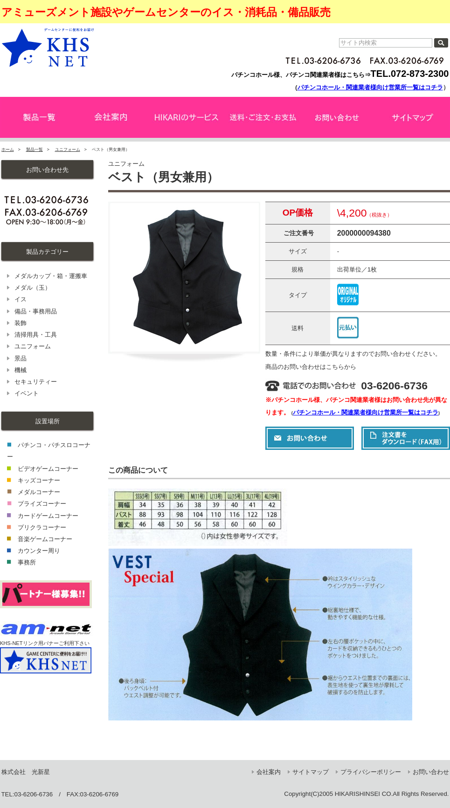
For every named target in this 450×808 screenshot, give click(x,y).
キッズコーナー (39, 480)
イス (20, 299)
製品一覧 (34, 149)
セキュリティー (35, 381)
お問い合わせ (431, 771)
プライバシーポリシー (370, 771)
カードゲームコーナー (48, 515)
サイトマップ (310, 771)
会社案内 (268, 771)
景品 (20, 358)
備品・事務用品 (35, 311)
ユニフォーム (67, 149)
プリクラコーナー (42, 527)
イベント (26, 393)
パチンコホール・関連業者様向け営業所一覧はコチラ (370, 87)
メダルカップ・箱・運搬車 (50, 275)
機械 (20, 370)
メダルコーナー (39, 492)
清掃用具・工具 (35, 334)
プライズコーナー (42, 503)
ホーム (7, 149)
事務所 (27, 562)
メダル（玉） (32, 287)
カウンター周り (39, 550)
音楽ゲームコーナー (45, 539)
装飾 (20, 322)
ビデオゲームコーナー (48, 468)
